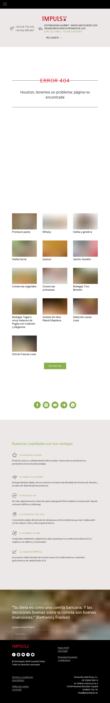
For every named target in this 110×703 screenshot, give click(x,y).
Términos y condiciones (22, 677)
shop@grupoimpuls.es (88, 693)
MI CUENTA (52, 37)
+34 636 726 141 (24, 26)
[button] (55, 366)
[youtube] (55, 405)
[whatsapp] (72, 405)
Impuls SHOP (63, 648)
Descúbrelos (18, 680)
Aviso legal (62, 651)
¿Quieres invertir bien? (23, 627)
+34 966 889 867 (24, 30)
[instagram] (46, 405)
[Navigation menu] (5, 4)
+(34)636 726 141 (90, 689)
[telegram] (63, 405)
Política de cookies (20, 686)
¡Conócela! (16, 689)
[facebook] (37, 405)
